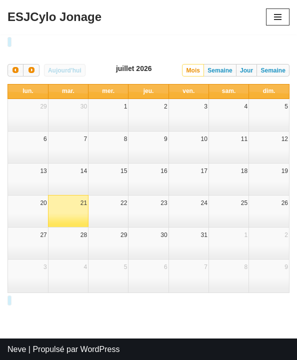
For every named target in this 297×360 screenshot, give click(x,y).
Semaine (220, 69)
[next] (31, 69)
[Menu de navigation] (278, 17)
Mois (193, 69)
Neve (17, 349)
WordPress (100, 349)
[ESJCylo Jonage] (55, 17)
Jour (246, 69)
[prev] (16, 69)
